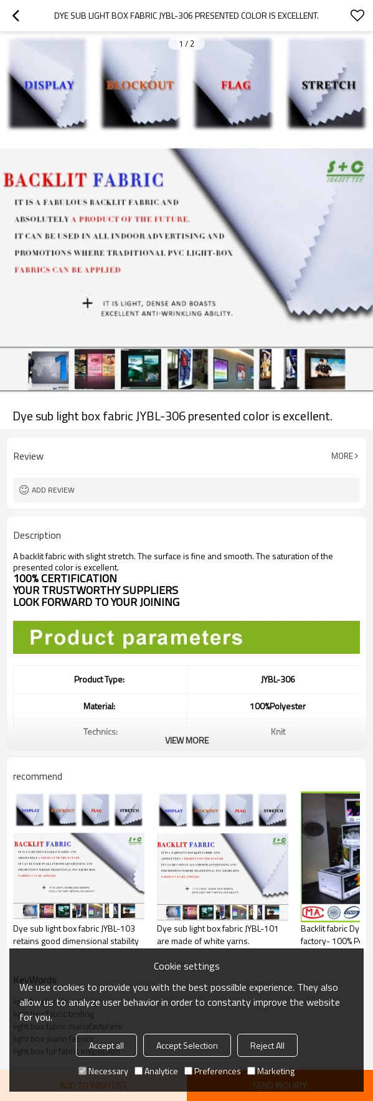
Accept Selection (187, 1045)
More (342, 456)
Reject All (267, 1045)
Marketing (271, 1070)
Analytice (156, 1070)
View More (187, 740)
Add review (53, 490)
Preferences (212, 1070)
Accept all (106, 1045)
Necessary (103, 1070)
